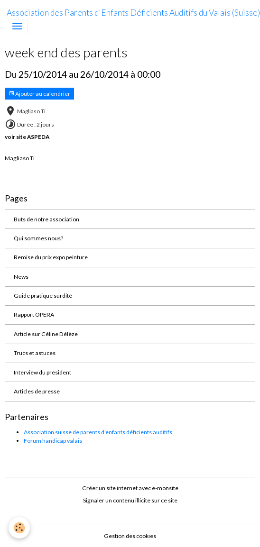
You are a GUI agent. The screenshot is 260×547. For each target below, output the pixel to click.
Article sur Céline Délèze (46, 333)
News (21, 276)
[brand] (133, 13)
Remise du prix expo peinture (51, 257)
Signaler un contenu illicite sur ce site (130, 500)
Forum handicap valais (53, 440)
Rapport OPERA (34, 314)
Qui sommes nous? (38, 238)
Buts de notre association (46, 219)
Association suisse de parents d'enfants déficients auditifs (98, 432)
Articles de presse (37, 391)
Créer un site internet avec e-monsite (130, 488)
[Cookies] (19, 527)
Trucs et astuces (35, 352)
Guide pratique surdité (43, 295)
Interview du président (42, 372)
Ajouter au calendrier (39, 93)
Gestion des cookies (130, 535)
